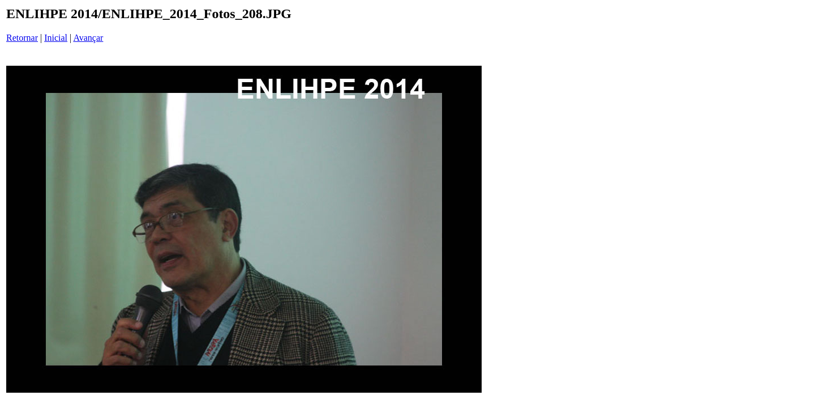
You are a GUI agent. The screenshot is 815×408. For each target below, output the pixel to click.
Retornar (22, 37)
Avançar (88, 37)
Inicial (55, 37)
